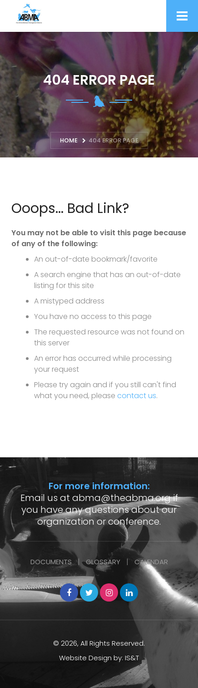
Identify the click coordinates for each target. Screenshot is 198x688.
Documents (51, 562)
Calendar (151, 562)
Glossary (103, 562)
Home (69, 140)
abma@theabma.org (121, 497)
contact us (136, 395)
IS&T (132, 658)
